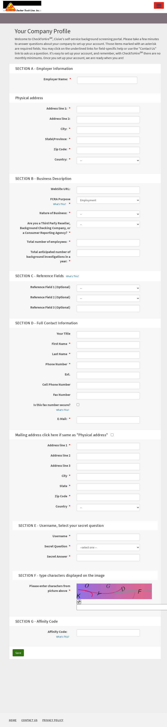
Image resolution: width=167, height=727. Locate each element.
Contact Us (29, 720)
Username (60, 536)
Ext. (67, 374)
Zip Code (61, 496)
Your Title (63, 333)
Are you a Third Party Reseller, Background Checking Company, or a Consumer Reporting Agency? (45, 228)
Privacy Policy (52, 720)
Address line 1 (58, 445)
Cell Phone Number (56, 384)
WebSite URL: (60, 189)
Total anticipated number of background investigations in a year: (48, 256)
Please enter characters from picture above (49, 588)
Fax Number (61, 395)
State (64, 486)
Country (62, 506)
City (65, 476)
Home (13, 720)
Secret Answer (57, 556)
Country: (61, 159)
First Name (60, 344)
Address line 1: (57, 108)
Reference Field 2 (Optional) (50, 297)
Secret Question (56, 546)
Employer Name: (56, 79)
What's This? (59, 204)
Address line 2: (60, 118)
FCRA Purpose (60, 201)
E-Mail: (62, 419)
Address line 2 (60, 455)
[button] (159, 5)
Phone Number (56, 364)
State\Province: (56, 139)
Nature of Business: (53, 213)
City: (64, 129)
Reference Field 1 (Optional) (50, 287)
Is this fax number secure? (51, 407)
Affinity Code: (59, 634)
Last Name (60, 354)
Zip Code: (61, 149)
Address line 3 (60, 465)
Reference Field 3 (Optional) (50, 307)
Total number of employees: (47, 241)
